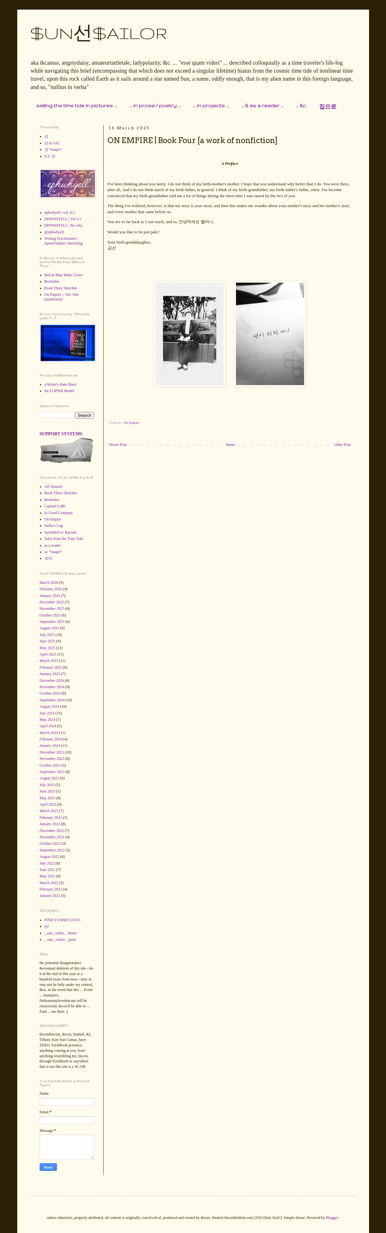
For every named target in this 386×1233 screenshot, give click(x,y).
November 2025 (52, 608)
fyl (46, 926)
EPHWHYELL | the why (63, 225)
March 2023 (49, 811)
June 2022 (47, 869)
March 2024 (49, 732)
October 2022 (50, 843)
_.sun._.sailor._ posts (60, 939)
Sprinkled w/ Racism (60, 532)
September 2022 (52, 850)
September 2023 (52, 772)
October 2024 (50, 693)
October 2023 (50, 765)
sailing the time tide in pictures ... (76, 105)
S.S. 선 (49, 156)
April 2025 (48, 654)
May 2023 (47, 798)
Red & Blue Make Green (63, 275)
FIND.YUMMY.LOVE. (62, 920)
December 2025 (52, 602)
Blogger (332, 1217)
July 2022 (47, 863)
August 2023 (49, 778)
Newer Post (118, 444)
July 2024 (47, 713)
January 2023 (50, 824)
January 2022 (50, 895)
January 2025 (50, 674)
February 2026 (51, 589)
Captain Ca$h (55, 506)
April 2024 (48, 726)
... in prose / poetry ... (155, 105)
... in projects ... (211, 105)
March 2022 (49, 883)
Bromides (51, 281)
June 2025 (47, 641)
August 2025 (49, 628)
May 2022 (47, 876)
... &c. (301, 105)
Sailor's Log (53, 525)
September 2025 (52, 621)
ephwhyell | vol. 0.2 (59, 212)
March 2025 (49, 660)
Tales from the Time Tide (63, 538)
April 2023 (48, 804)
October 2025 (50, 615)
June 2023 (47, 791)
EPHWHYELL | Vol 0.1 (63, 219)
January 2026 (50, 595)
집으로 (327, 106)
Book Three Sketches (60, 288)
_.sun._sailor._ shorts (60, 933)
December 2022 (52, 830)
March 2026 (49, 582)
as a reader (52, 545)
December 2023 (52, 752)
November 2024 (52, 687)
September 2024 (52, 700)
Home (230, 444)
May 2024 (47, 719)
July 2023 (47, 785)
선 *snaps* (53, 149)
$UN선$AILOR (98, 33)
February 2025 (51, 667)
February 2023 (51, 817)
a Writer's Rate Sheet (60, 384)
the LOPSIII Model (59, 391)
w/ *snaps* (53, 552)
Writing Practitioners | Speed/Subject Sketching (63, 240)
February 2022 (51, 889)
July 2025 (47, 635)
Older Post (343, 444)
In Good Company (58, 513)
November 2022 (52, 837)
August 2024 (49, 706)
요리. (48, 558)
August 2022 (49, 856)
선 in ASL (52, 143)
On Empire (131, 422)
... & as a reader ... (262, 105)
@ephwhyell (54, 232)
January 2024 (50, 745)
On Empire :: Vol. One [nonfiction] (61, 296)
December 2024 (52, 680)
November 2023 (52, 758)
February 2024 (51, 739)
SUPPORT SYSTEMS (61, 433)
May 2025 (47, 648)
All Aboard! (53, 486)
